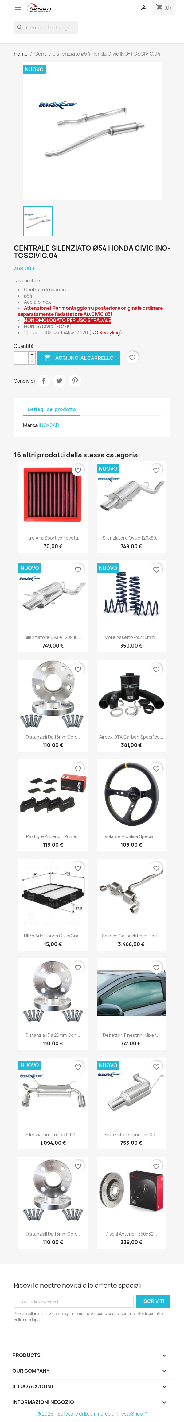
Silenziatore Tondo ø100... (131, 1134)
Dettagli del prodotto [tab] (52, 409)
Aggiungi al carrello (79, 358)
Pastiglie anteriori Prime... (53, 836)
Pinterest (75, 381)
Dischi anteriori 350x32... (131, 1234)
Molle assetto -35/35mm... (131, 637)
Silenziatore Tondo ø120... (52, 1134)
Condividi (43, 381)
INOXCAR (49, 425)
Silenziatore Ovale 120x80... (131, 538)
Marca (30, 425)
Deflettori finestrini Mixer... (131, 1035)
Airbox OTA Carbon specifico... (131, 737)
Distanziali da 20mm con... (52, 1035)
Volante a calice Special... (131, 836)
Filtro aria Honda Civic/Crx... (53, 936)
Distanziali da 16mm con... (53, 737)
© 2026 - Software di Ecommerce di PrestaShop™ (92, 1414)
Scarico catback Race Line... (131, 936)
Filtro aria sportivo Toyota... (53, 538)
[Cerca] (46, 27)
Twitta (59, 381)
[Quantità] (21, 358)
